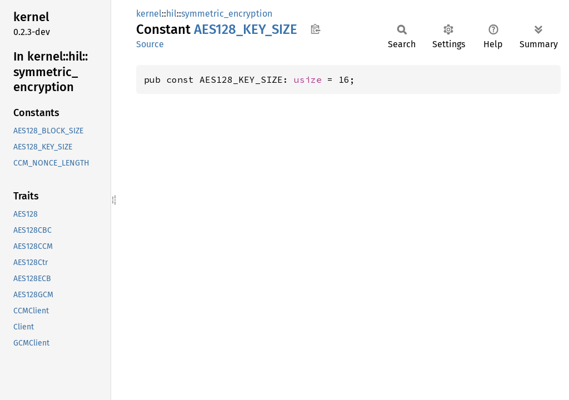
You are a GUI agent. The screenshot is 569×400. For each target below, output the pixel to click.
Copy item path (315, 28)
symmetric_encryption (226, 13)
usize (308, 79)
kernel (149, 13)
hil (171, 13)
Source (150, 44)
